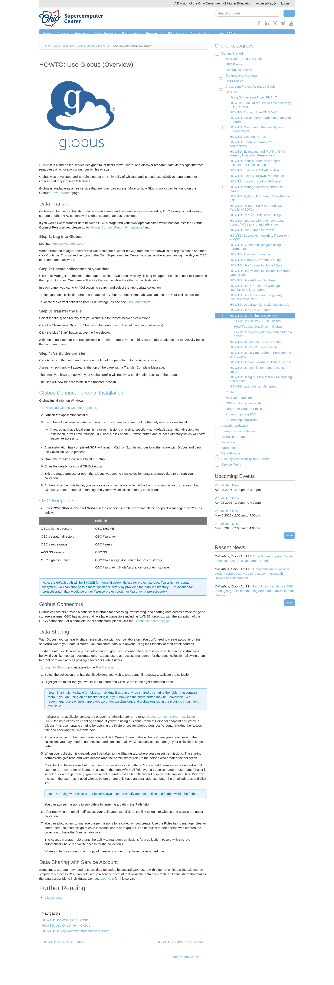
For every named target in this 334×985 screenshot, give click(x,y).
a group (62, 769)
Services (80, 33)
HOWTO (103, 46)
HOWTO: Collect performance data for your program (258, 120)
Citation (229, 384)
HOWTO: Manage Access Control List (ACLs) (259, 183)
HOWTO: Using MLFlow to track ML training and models (258, 371)
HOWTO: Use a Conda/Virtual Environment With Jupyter (258, 347)
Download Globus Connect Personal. (71, 407)
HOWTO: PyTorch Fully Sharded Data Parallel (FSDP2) (254, 200)
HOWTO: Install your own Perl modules (255, 172)
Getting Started (86, 46)
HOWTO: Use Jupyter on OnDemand (253, 334)
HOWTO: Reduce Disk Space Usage (253, 207)
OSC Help (106, 879)
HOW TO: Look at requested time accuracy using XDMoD (257, 105)
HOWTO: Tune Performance (247, 247)
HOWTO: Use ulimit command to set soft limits (256, 362)
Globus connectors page (151, 621)
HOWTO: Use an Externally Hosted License (258, 354)
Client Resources (63, 46)
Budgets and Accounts (239, 75)
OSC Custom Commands (242, 396)
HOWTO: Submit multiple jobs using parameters (253, 239)
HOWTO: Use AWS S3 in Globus (65, 920)
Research (151, 33)
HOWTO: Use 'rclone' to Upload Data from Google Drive (257, 265)
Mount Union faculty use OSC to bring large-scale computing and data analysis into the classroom (255, 583)
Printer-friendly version (185, 957)
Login (285, 3)
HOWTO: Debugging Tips (245, 137)
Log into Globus (56, 667)
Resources (129, 33)
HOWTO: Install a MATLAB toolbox (252, 166)
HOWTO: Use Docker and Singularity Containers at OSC (253, 289)
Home (47, 33)
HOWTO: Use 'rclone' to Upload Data (253, 258)
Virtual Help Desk (227, 477)
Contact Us (196, 33)
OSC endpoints (138, 302)
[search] (248, 13)
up (121, 942)
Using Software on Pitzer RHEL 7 (251, 97)
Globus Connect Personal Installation (117, 227)
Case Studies (103, 33)
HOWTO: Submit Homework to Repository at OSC (259, 230)
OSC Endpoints (56, 500)
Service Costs (230, 457)
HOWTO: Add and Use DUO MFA (251, 112)
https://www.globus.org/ (68, 243)
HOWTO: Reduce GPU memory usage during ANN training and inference (259, 215)
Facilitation (227, 440)
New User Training (237, 390)
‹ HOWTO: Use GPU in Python (63, 942)
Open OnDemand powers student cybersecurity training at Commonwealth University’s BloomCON (252, 566)
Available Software (233, 418)
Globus (44, 165)
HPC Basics (232, 64)
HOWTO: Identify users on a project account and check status (258, 159)
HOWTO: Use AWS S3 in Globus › (181, 942)
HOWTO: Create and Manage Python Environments (254, 129)
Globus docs (53, 898)
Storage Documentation (236, 423)
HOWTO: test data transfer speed (251, 379)
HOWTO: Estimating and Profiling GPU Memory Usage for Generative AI (255, 149)
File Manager (105, 667)
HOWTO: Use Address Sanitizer (250, 273)
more (289, 527)
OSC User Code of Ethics (242, 401)
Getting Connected (237, 70)
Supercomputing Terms (240, 412)
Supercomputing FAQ (239, 407)
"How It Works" (61, 193)
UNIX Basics (233, 81)
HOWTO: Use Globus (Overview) (251, 308)
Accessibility (264, 3)
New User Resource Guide (243, 59)
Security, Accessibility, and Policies (244, 451)
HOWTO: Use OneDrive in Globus (66, 925)
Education (172, 33)
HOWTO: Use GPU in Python (248, 302)
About (61, 33)
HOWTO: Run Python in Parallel (250, 222)
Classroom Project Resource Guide (249, 86)
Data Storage (229, 446)
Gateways (227, 435)
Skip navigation (12, 3)
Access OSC (220, 33)
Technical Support (232, 429)
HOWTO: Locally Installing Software (252, 177)
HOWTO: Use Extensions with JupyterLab (257, 297)
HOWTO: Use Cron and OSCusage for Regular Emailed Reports (254, 280)
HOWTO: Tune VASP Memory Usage (253, 252)
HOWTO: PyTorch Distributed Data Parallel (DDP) (257, 190)
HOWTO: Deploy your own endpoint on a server (75, 931)
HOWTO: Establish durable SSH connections (259, 142)
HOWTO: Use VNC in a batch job (251, 339)
